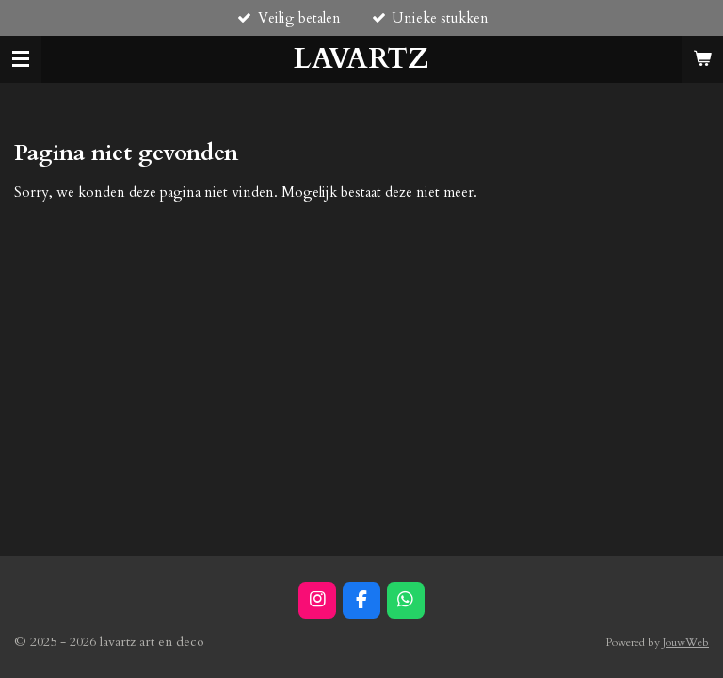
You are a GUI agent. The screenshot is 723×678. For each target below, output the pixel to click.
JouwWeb (686, 642)
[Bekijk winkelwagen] (702, 59)
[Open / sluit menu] (20, 59)
